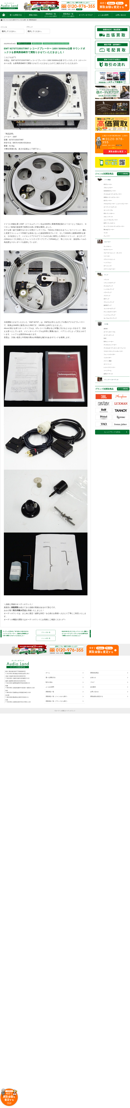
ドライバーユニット (109, 259)
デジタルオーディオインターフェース (115, 348)
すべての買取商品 (123, 174)
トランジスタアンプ (109, 283)
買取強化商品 (94, 673)
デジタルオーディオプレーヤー (113, 194)
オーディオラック (109, 335)
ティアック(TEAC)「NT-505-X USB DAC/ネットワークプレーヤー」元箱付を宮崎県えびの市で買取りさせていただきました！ (15, 633)
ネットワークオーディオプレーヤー (114, 226)
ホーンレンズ (107, 266)
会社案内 (93, 687)
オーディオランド (70, 711)
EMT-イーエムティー (24, 43)
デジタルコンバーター (110, 345)
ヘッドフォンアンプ (109, 315)
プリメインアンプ (109, 302)
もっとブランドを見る (112, 432)
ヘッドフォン (107, 262)
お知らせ (93, 677)
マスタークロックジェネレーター (113, 351)
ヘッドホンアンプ (109, 289)
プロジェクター (108, 187)
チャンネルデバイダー (110, 312)
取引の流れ (49, 682)
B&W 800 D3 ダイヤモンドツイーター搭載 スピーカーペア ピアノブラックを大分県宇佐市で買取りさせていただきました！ (75, 633)
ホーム (48, 673)
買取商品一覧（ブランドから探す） (57, 701)
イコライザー (107, 357)
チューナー (107, 236)
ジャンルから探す (10, 20)
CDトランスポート (109, 213)
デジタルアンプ (108, 286)
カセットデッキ (108, 216)
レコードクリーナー (109, 367)
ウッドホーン (107, 246)
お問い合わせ (121, 15)
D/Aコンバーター (109, 341)
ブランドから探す (21, 20)
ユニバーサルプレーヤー (111, 220)
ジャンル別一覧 (45, 638)
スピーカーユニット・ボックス (113, 253)
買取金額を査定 (116, 151)
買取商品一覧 (51, 15)
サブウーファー (108, 249)
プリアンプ (107, 295)
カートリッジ (107, 364)
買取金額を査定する (96, 696)
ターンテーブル (108, 210)
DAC (105, 338)
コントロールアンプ (109, 308)
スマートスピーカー (109, 269)
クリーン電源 (107, 361)
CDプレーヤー (108, 184)
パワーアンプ (107, 292)
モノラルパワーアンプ (110, 318)
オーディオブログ (86, 15)
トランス (106, 279)
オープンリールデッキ (110, 207)
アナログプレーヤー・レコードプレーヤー (56, 43)
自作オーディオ (108, 374)
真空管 (106, 328)
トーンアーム (107, 370)
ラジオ (106, 233)
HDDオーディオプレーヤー (111, 197)
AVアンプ (106, 299)
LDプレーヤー (37, 43)
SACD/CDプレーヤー (110, 191)
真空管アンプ (107, 305)
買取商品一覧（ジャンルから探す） (57, 696)
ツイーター (107, 256)
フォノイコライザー (109, 354)
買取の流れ (33, 15)
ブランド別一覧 (45, 632)
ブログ (92, 682)
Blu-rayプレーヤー (109, 229)
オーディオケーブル (109, 332)
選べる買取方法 (16, 15)
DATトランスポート (109, 223)
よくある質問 (103, 15)
